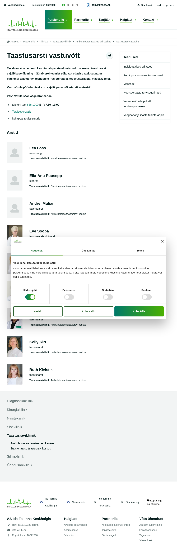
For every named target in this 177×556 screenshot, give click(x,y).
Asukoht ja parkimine (150, 524)
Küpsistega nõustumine (154, 502)
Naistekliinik (78, 502)
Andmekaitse (71, 530)
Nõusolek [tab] (37, 250)
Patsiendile (29, 41)
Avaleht (14, 41)
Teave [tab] (140, 250)
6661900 (50, 5)
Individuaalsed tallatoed (137, 66)
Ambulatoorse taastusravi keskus (93, 41)
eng (165, 5)
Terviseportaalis (21, 111)
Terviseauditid (109, 530)
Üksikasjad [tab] (88, 250)
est (159, 5)
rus (172, 5)
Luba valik (88, 311)
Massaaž (128, 83)
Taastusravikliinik (62, 41)
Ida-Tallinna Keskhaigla (51, 502)
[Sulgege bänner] (162, 241)
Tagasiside (145, 535)
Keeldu (38, 311)
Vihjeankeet (145, 540)
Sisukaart (146, 5)
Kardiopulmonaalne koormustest (143, 75)
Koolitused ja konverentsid (116, 524)
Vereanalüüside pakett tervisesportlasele (137, 104)
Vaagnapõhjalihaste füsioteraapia (143, 115)
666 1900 (33, 104)
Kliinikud (43, 41)
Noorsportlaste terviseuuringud (142, 92)
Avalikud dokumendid (75, 524)
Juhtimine (69, 535)
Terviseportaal (98, 5)
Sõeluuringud (109, 535)
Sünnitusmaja (132, 502)
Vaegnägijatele (14, 5)
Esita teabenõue (148, 530)
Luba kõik (139, 311)
